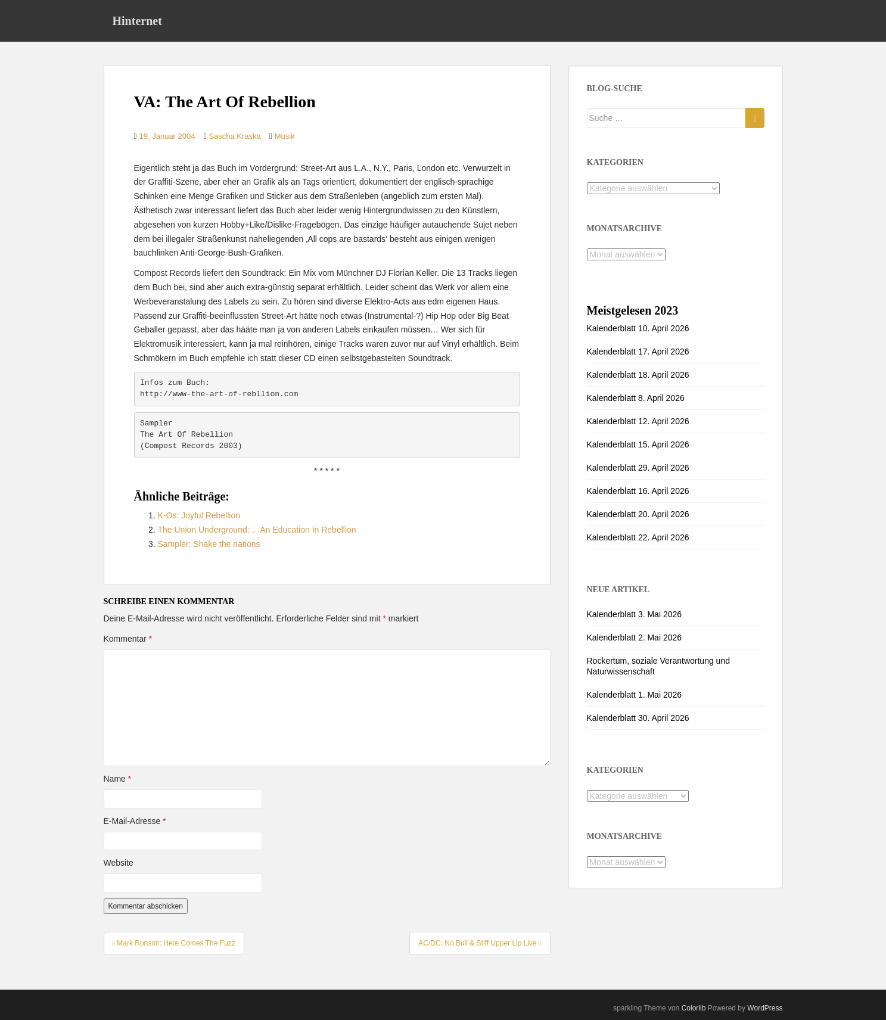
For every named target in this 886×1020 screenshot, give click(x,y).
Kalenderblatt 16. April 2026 (638, 491)
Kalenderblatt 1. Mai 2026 (634, 694)
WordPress (764, 1008)
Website (118, 862)
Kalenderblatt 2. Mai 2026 (634, 637)
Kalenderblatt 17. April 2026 (638, 351)
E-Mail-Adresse (135, 821)
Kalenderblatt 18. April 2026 (638, 375)
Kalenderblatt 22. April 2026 (638, 537)
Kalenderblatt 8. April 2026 (636, 398)
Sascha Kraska (234, 136)
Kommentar (128, 638)
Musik (285, 136)
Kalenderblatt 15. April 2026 (638, 444)
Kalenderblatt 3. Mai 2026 (634, 614)
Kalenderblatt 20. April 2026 (638, 514)
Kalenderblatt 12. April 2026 (638, 421)
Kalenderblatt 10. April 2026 (638, 328)
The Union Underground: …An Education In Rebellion (257, 529)
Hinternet (137, 20)
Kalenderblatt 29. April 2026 (638, 467)
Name (118, 778)
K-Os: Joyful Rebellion (199, 515)
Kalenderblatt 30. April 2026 (638, 718)
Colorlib (694, 1008)
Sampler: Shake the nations (209, 544)
